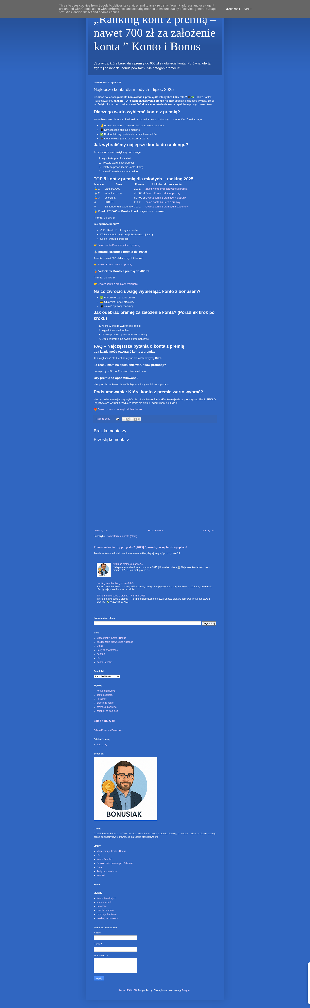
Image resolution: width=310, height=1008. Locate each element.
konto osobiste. (105, 695)
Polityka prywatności (107, 650)
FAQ (99, 658)
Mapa (122, 990)
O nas (100, 646)
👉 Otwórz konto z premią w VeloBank (116, 283)
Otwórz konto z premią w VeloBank (166, 197)
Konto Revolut (104, 662)
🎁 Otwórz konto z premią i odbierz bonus (118, 409)
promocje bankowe (107, 707)
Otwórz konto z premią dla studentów (167, 206)
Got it (248, 9)
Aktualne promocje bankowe (128, 564)
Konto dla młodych (106, 690)
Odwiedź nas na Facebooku (108, 730)
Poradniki (102, 699)
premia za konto (105, 702)
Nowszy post (101, 530)
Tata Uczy (102, 744)
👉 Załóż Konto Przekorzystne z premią (116, 245)
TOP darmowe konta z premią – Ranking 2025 (121, 595)
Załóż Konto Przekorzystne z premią (166, 188)
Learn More (233, 9)
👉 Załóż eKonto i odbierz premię (113, 264)
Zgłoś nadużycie (104, 720)
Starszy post (208, 530)
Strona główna (155, 530)
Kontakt (101, 654)
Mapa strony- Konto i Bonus (111, 638)
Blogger (186, 990)
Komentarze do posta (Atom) (122, 536)
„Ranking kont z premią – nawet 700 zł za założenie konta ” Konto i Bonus (155, 32)
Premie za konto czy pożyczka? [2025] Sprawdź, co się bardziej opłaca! (140, 547)
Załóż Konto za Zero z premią (163, 202)
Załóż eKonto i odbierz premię (163, 193)
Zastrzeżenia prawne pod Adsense (115, 642)
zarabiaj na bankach (107, 711)
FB (135, 990)
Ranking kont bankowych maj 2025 (115, 583)
